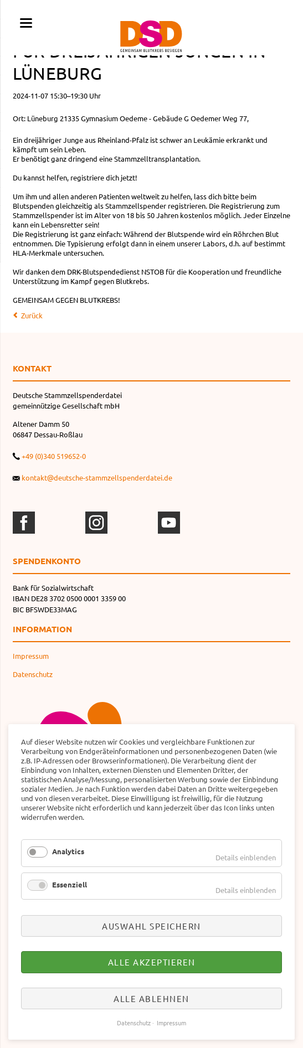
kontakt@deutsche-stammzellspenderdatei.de (97, 477)
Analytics (68, 851)
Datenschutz (33, 674)
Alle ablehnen (151, 998)
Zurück (32, 315)
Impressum (31, 655)
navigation (26, 23)
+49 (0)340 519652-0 (54, 456)
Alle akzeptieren (152, 962)
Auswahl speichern (151, 926)
